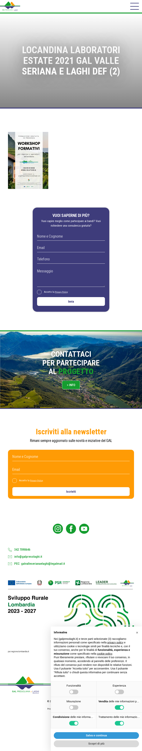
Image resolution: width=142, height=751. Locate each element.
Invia (71, 307)
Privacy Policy (63, 297)
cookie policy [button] (104, 653)
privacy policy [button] (115, 642)
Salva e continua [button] (96, 735)
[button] (137, 633)
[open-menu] (134, 8)
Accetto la (57, 297)
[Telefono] (71, 264)
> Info (71, 393)
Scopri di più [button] (96, 743)
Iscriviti (71, 502)
